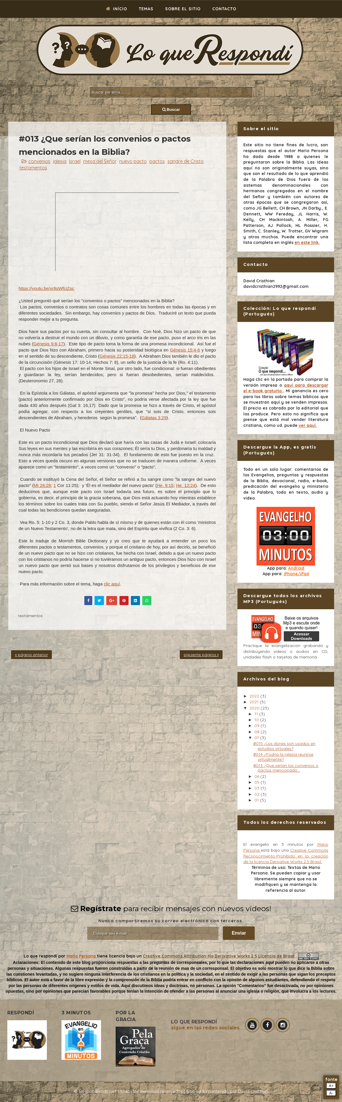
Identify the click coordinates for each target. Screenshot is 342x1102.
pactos (157, 161)
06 (257, 776)
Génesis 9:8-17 (48, 343)
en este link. (307, 242)
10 (257, 719)
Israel (75, 161)
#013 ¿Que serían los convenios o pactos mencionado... (285, 768)
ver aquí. (308, 425)
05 (257, 782)
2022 (254, 696)
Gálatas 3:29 (153, 417)
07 (257, 737)
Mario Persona (81, 956)
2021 (254, 701)
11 (256, 713)
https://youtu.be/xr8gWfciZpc (46, 288)
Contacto (224, 8)
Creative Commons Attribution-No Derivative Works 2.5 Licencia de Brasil (219, 956)
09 (257, 725)
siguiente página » (201, 654)
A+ (331, 1086)
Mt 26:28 (42, 485)
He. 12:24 (185, 485)
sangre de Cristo (185, 161)
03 (257, 788)
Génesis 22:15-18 (117, 356)
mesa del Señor (100, 161)
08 (257, 731)
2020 (255, 708)
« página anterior (31, 654)
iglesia (59, 161)
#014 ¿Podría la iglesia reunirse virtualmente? (283, 757)
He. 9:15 (165, 485)
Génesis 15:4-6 (185, 349)
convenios (39, 161)
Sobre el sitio (183, 8)
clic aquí (112, 583)
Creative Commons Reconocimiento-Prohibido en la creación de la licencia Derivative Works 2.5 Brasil (285, 856)
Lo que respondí (41, 956)
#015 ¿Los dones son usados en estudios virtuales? (284, 746)
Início (116, 8)
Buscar (171, 109)
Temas (146, 8)
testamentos (33, 168)
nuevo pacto (133, 161)
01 (257, 800)
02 (257, 794)
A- (331, 1093)
